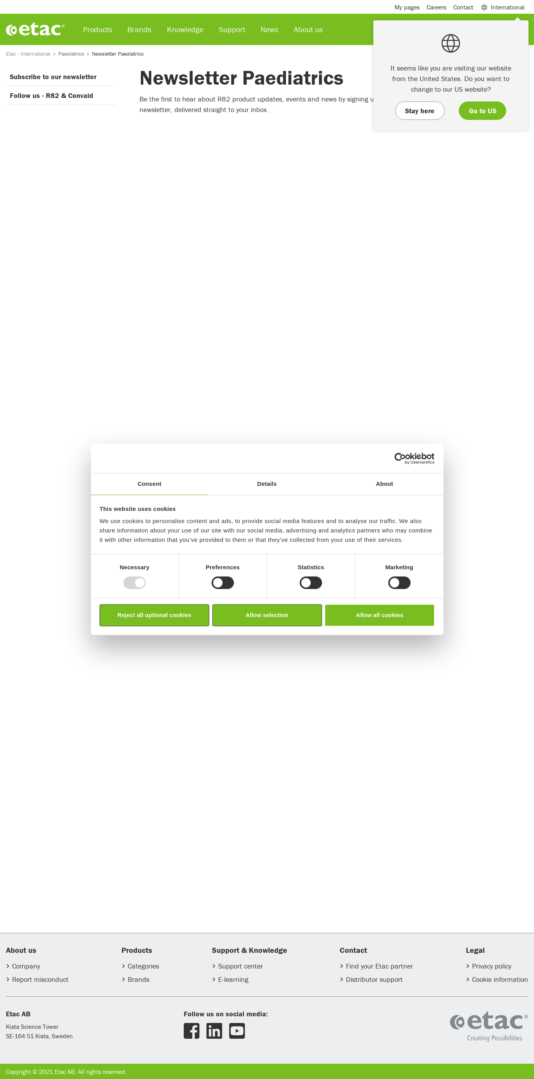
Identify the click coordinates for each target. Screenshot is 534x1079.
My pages (407, 7)
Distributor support (374, 979)
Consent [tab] (149, 483)
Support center (240, 965)
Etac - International (28, 53)
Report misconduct (40, 979)
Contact (463, 7)
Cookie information (500, 979)
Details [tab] (267, 483)
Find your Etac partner (379, 965)
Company (26, 965)
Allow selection (267, 615)
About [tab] (384, 483)
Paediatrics (71, 53)
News (269, 29)
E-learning (233, 979)
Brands (138, 979)
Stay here (419, 110)
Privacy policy (491, 965)
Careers (436, 7)
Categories (143, 965)
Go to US (482, 110)
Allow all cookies (380, 615)
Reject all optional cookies (154, 615)
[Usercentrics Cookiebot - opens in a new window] (400, 458)
